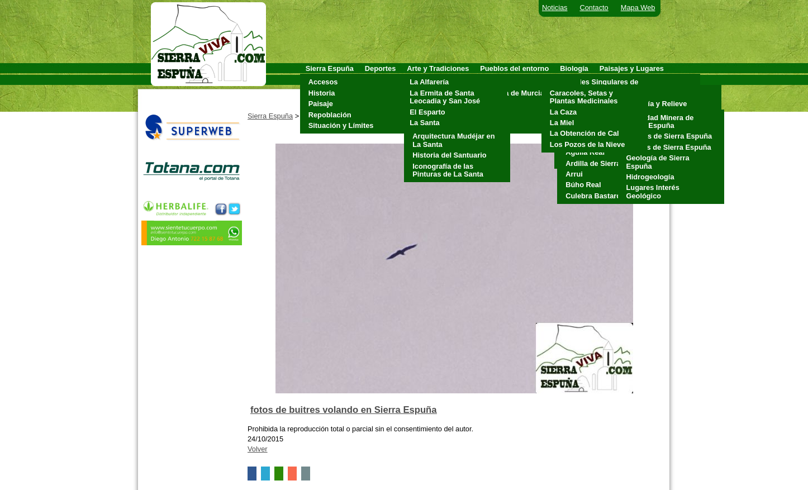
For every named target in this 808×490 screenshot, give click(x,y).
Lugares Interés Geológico (652, 191)
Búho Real (583, 184)
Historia (321, 93)
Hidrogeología (650, 177)
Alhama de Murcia (513, 93)
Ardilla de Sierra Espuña (606, 163)
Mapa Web (638, 7)
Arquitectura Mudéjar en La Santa (453, 140)
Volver (258, 449)
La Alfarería (429, 82)
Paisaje (320, 103)
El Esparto (427, 112)
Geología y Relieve (655, 103)
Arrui (574, 174)
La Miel (562, 122)
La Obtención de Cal (584, 133)
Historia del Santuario (449, 155)
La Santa (424, 122)
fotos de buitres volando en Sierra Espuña (343, 410)
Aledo (493, 82)
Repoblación (329, 115)
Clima (633, 93)
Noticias (555, 7)
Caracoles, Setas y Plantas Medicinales (584, 97)
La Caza (563, 112)
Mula (491, 103)
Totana (494, 125)
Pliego (493, 115)
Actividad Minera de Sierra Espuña (660, 121)
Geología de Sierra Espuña (658, 162)
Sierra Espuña (270, 116)
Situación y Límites (341, 125)
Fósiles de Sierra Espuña (668, 147)
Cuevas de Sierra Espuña (669, 136)
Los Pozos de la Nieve (587, 144)
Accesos (323, 82)
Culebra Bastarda (595, 196)
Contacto (594, 7)
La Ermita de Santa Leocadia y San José (445, 97)
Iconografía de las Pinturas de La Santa (447, 170)
